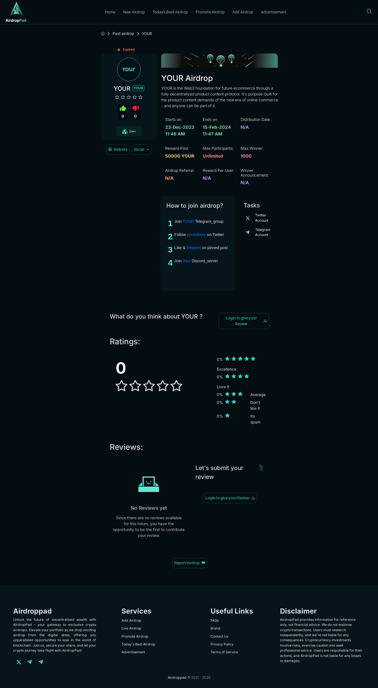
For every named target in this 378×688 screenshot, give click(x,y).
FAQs (215, 620)
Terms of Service (224, 652)
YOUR (188, 221)
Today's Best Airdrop (170, 12)
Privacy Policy (222, 644)
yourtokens (196, 234)
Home (110, 12)
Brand (215, 628)
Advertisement (273, 12)
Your (186, 261)
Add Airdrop (242, 12)
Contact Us (219, 636)
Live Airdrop (131, 628)
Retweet (193, 247)
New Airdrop (134, 12)
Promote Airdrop (210, 12)
